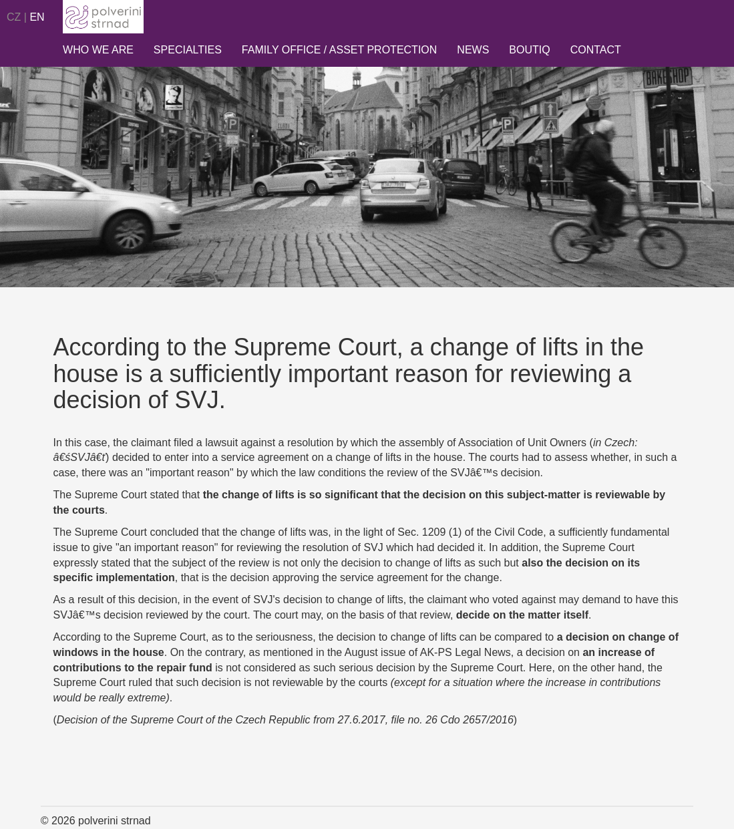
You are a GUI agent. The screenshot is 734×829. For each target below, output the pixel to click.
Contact (595, 49)
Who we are (98, 49)
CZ (14, 17)
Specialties (188, 49)
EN (36, 17)
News (473, 49)
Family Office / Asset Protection (339, 49)
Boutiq (529, 49)
